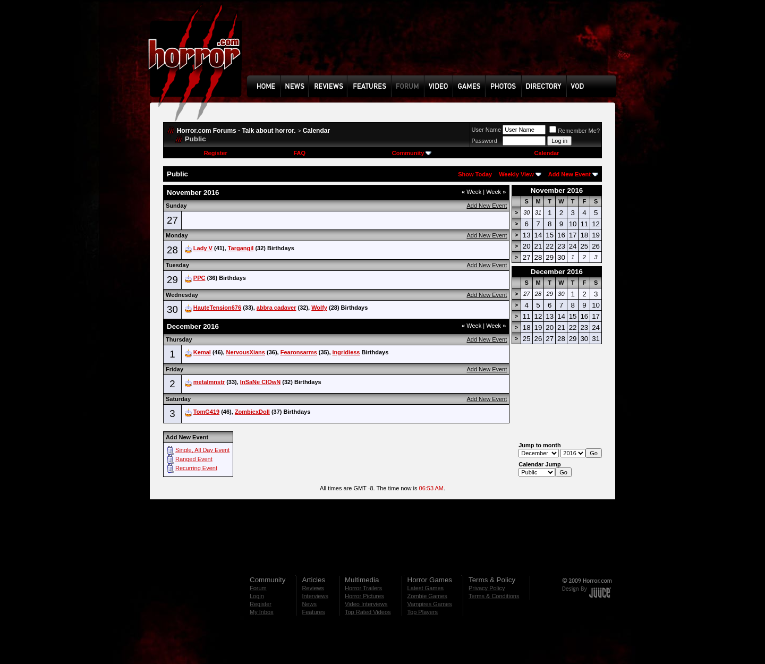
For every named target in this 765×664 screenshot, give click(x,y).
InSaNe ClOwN (260, 382)
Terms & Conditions (494, 596)
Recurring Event (196, 468)
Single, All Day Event (202, 450)
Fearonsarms (298, 352)
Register (215, 153)
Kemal (202, 352)
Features (313, 612)
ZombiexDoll (252, 411)
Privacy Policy (487, 588)
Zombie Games (427, 596)
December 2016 (557, 272)
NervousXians (245, 352)
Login (257, 596)
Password (484, 141)
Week (471, 192)
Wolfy (319, 307)
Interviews (315, 596)
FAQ (299, 153)
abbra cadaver (276, 307)
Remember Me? (574, 130)
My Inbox (262, 612)
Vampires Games (429, 604)
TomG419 (206, 411)
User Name (487, 129)
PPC (199, 278)
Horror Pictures (364, 596)
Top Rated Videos (368, 612)
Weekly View (516, 174)
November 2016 (557, 190)
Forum (258, 588)
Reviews (313, 588)
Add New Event (569, 174)
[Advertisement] (435, 46)
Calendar (316, 130)
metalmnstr (209, 382)
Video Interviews (366, 604)
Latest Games (425, 588)
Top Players (422, 612)
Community (412, 153)
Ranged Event (193, 459)
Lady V (202, 248)
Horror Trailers (363, 588)
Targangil (241, 248)
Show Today (475, 174)
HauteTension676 (217, 307)
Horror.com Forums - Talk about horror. (236, 130)
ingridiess (346, 352)
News (309, 604)
